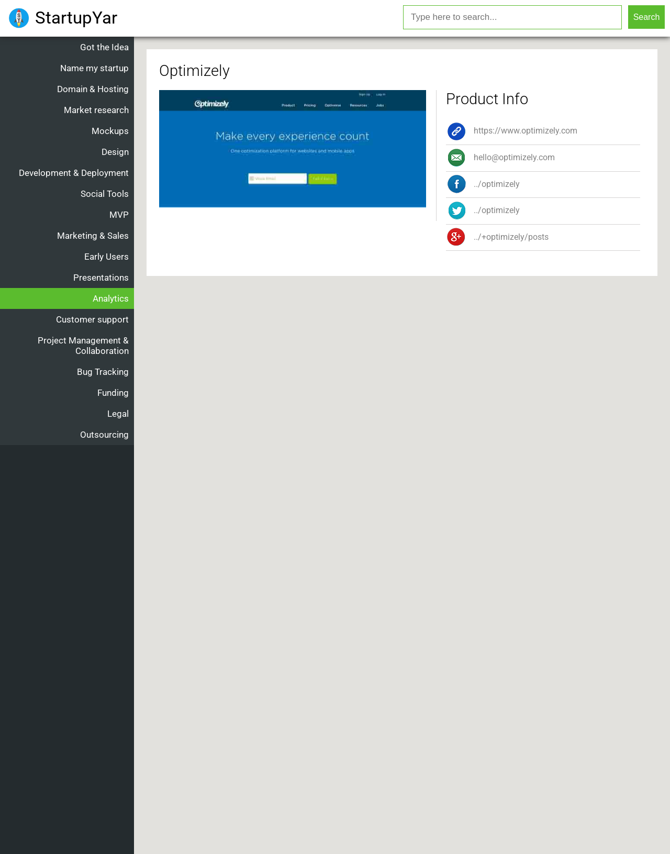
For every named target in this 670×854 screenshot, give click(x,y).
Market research (96, 110)
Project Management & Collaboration (83, 345)
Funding (113, 392)
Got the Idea (104, 47)
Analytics (111, 298)
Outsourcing (104, 434)
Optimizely (194, 71)
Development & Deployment (74, 173)
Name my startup (94, 68)
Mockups (110, 131)
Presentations (101, 277)
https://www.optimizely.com (511, 131)
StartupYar (76, 17)
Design (115, 152)
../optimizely (483, 210)
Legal (118, 413)
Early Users (106, 256)
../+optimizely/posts (497, 237)
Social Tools (105, 193)
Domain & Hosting (93, 89)
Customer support (92, 319)
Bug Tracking (103, 372)
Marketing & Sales (93, 235)
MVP (119, 214)
